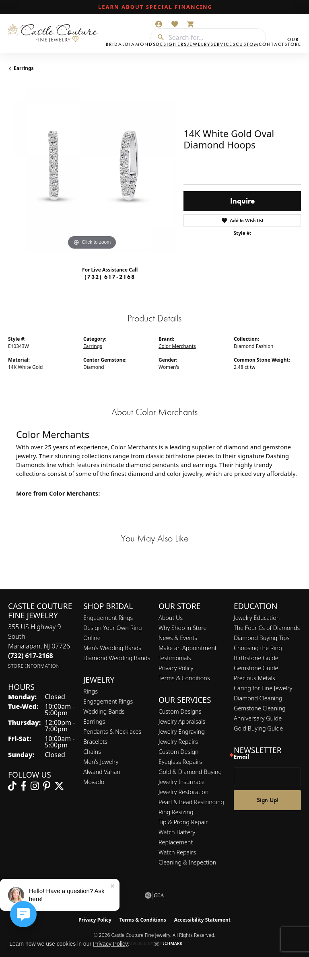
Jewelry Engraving (182, 731)
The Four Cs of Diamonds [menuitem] (267, 628)
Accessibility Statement (202, 919)
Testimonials (175, 658)
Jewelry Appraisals (182, 721)
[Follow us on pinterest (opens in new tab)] (46, 786)
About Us (171, 618)
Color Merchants (177, 346)
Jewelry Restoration (183, 792)
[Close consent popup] (156, 944)
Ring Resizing (176, 812)
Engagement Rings (108, 618)
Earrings (24, 68)
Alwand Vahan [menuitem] (101, 772)
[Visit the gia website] (154, 895)
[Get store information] (34, 666)
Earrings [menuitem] (94, 721)
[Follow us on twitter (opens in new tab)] (59, 786)
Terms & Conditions (184, 678)
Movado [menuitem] (93, 782)
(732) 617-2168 (109, 276)
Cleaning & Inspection (187, 862)
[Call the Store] (30, 655)
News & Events (178, 638)
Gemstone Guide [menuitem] (256, 668)
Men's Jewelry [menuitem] (100, 762)
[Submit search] (157, 37)
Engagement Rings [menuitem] (108, 701)
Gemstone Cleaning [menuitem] (260, 708)
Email (241, 757)
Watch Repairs (177, 852)
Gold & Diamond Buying (190, 772)
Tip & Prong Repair (183, 822)
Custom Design (179, 751)
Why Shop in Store (182, 628)
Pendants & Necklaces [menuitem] (112, 731)
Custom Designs (180, 711)
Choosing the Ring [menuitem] (258, 648)
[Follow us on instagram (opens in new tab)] (35, 786)
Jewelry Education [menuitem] (257, 618)
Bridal (115, 44)
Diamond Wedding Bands (116, 658)
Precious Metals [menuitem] (254, 678)
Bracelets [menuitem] (95, 741)
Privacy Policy (176, 668)
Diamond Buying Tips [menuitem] (262, 638)
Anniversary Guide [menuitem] (258, 718)
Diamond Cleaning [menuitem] (258, 698)
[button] (158, 24)
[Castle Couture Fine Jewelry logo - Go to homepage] (55, 33)
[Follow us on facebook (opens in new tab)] (24, 786)
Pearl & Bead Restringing (191, 802)
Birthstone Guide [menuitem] (256, 658)
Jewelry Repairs (178, 741)
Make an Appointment (188, 648)
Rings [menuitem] (90, 691)
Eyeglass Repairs (180, 762)
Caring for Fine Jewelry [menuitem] (263, 688)
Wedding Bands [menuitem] (104, 711)
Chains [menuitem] (92, 751)
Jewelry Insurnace (181, 782)
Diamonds (140, 44)
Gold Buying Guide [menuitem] (258, 728)
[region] (91, 168)
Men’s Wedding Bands (112, 648)
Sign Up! (267, 800)
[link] (154, 7)
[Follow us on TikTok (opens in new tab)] (12, 786)
